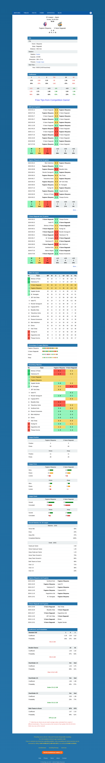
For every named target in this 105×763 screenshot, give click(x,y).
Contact (64, 758)
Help (39, 758)
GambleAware (42, 747)
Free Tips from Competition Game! (52, 100)
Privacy (46, 758)
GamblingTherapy (53, 747)
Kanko (38, 54)
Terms (52, 758)
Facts (34, 13)
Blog (60, 13)
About (58, 758)
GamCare (64, 747)
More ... (75, 210)
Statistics (50, 13)
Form (42, 13)
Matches (17, 13)
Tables (26, 13)
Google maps (40, 62)
